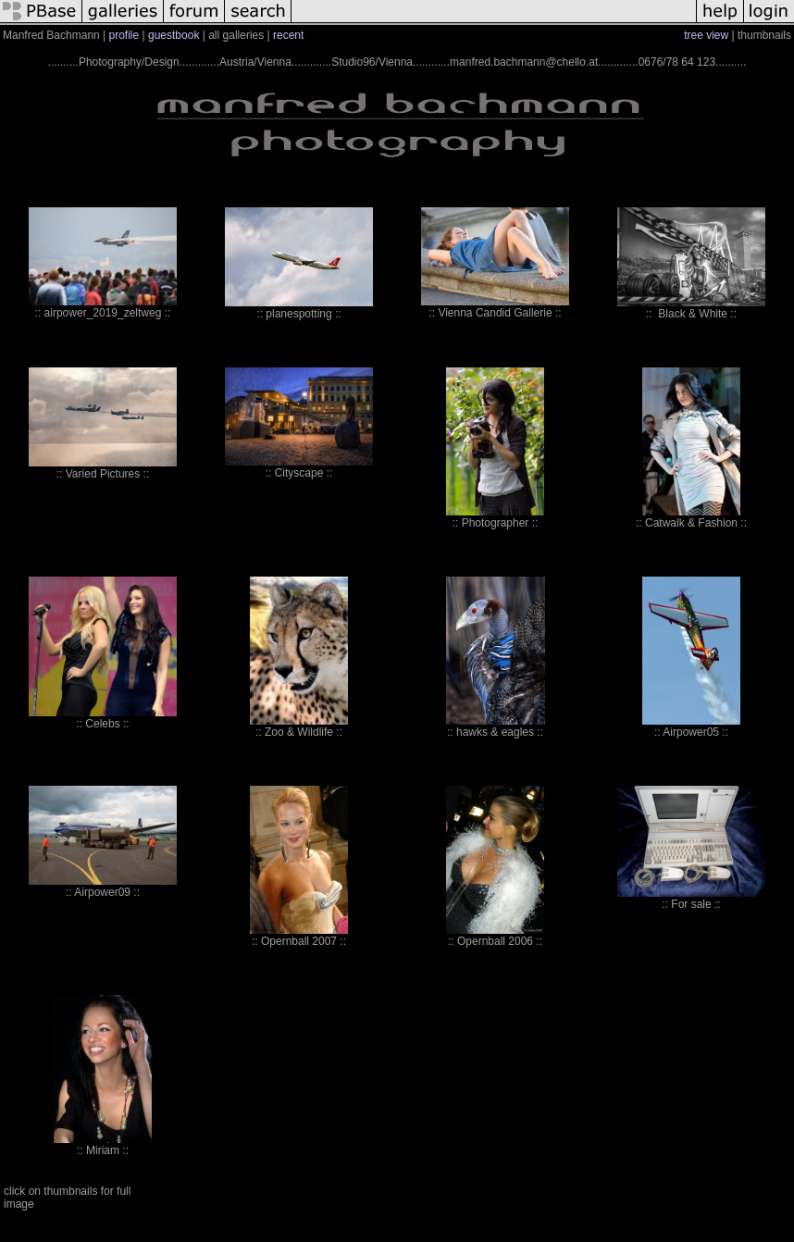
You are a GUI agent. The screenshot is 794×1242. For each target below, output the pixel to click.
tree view (706, 35)
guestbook (173, 35)
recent (288, 35)
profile (124, 35)
